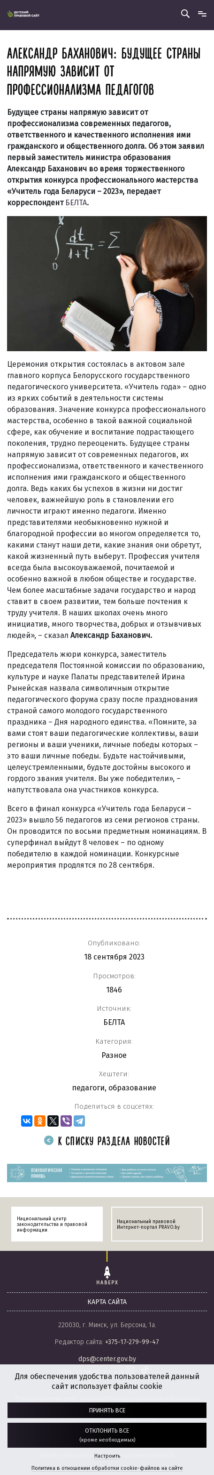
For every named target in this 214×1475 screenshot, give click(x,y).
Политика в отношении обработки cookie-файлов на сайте (107, 1468)
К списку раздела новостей (107, 1142)
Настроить (107, 1456)
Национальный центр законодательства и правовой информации (52, 1224)
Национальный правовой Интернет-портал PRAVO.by (148, 1224)
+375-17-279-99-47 (132, 1342)
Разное (114, 1055)
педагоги (88, 1087)
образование (132, 1087)
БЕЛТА (76, 202)
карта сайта (107, 1302)
